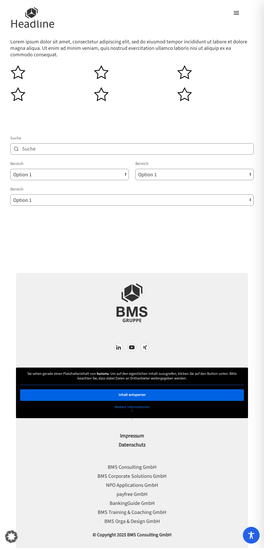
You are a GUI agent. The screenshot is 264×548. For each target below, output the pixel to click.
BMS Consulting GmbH (132, 467)
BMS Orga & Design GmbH (132, 521)
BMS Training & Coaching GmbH (132, 512)
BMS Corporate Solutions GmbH (132, 476)
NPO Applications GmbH (132, 485)
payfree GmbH (132, 494)
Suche (15, 138)
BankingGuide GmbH (132, 503)
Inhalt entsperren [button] (132, 395)
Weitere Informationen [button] (132, 407)
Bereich (16, 163)
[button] (236, 13)
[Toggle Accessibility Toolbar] (251, 535)
